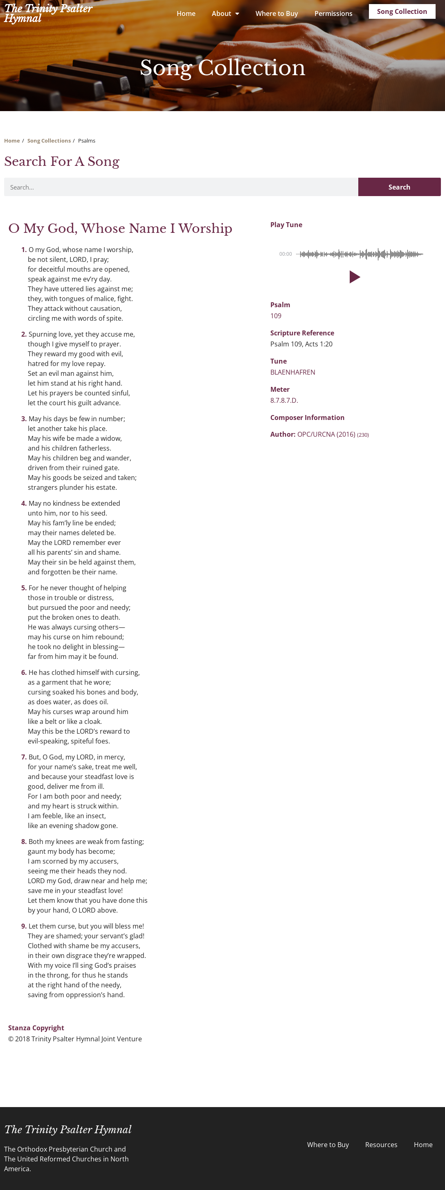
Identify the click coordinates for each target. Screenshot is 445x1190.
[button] (353, 277)
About (225, 13)
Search (400, 187)
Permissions (334, 13)
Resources (381, 1144)
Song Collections (49, 140)
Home (186, 13)
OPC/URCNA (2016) (333, 434)
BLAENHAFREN (292, 372)
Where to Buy (277, 13)
